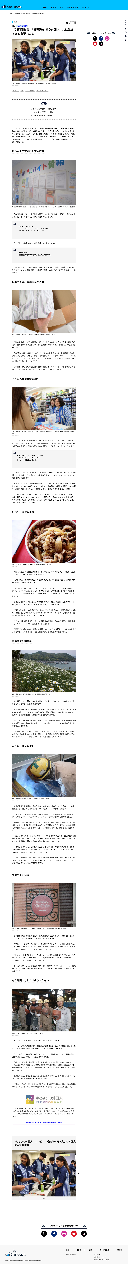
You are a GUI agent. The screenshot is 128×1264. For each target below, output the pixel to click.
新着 (45, 7)
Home (7, 13)
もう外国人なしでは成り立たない (44, 115)
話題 (11, 13)
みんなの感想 (71, 23)
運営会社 (97, 1255)
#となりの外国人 (22, 26)
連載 (62, 7)
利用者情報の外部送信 (101, 1260)
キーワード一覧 (71, 1255)
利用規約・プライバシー (102, 1257)
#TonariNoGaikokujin (42, 90)
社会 (22, 90)
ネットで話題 (72, 7)
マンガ (53, 7)
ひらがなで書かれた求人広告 (44, 109)
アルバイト (15, 90)
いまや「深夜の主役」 (45, 112)
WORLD (85, 7)
